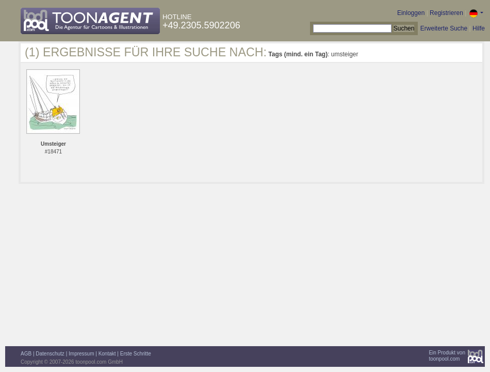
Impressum (81, 354)
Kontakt (107, 354)
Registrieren (446, 13)
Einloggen (410, 13)
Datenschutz (50, 354)
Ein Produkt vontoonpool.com (447, 356)
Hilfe (478, 28)
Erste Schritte (135, 354)
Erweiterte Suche (443, 28)
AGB (26, 354)
